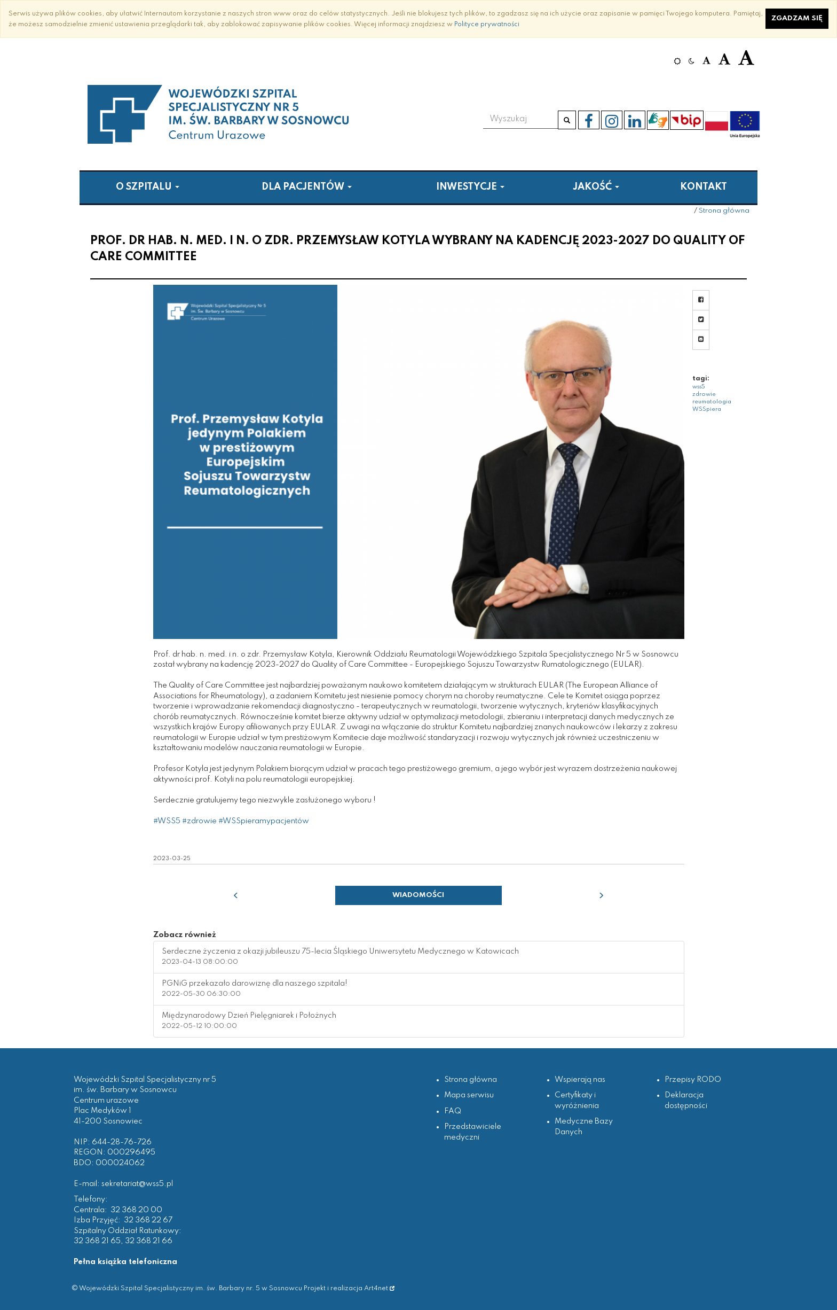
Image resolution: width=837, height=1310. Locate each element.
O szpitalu (147, 187)
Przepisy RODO (693, 1079)
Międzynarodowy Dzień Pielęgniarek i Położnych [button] (249, 1021)
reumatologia (711, 401)
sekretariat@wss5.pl (137, 1184)
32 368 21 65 (97, 1241)
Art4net (379, 1288)
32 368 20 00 (136, 1210)
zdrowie (704, 394)
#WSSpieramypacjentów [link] (263, 821)
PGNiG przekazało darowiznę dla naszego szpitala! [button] (255, 989)
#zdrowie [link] (199, 821)
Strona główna (724, 210)
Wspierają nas (580, 1079)
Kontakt (703, 187)
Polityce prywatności (486, 24)
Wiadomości (418, 895)
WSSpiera (706, 409)
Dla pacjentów (307, 187)
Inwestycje (470, 187)
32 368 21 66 (148, 1241)
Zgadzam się (797, 18)
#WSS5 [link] (166, 821)
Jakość (596, 187)
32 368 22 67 (148, 1220)
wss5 (698, 386)
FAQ (452, 1111)
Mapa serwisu (469, 1095)
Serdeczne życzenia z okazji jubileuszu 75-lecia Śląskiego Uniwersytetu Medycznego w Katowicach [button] (340, 957)
